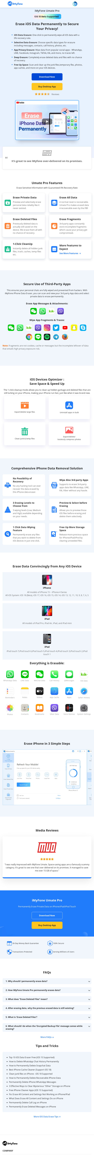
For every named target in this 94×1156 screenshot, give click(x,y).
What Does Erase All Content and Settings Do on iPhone (36, 1098)
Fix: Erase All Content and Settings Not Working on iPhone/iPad (39, 1094)
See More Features (70, 253)
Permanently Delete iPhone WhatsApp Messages (32, 1082)
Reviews (55, 94)
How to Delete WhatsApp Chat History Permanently (34, 1061)
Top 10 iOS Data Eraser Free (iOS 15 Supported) (32, 1057)
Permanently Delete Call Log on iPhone (28, 1102)
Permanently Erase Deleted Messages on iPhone (32, 1106)
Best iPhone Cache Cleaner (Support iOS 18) (30, 1069)
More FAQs (47, 1037)
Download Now (47, 76)
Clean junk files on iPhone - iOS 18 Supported (30, 1073)
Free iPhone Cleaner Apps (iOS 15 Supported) (31, 1090)
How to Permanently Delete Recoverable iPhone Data (35, 1077)
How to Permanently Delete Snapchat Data (30, 1065)
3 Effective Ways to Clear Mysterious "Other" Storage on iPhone (39, 1086)
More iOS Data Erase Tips (47, 1116)
